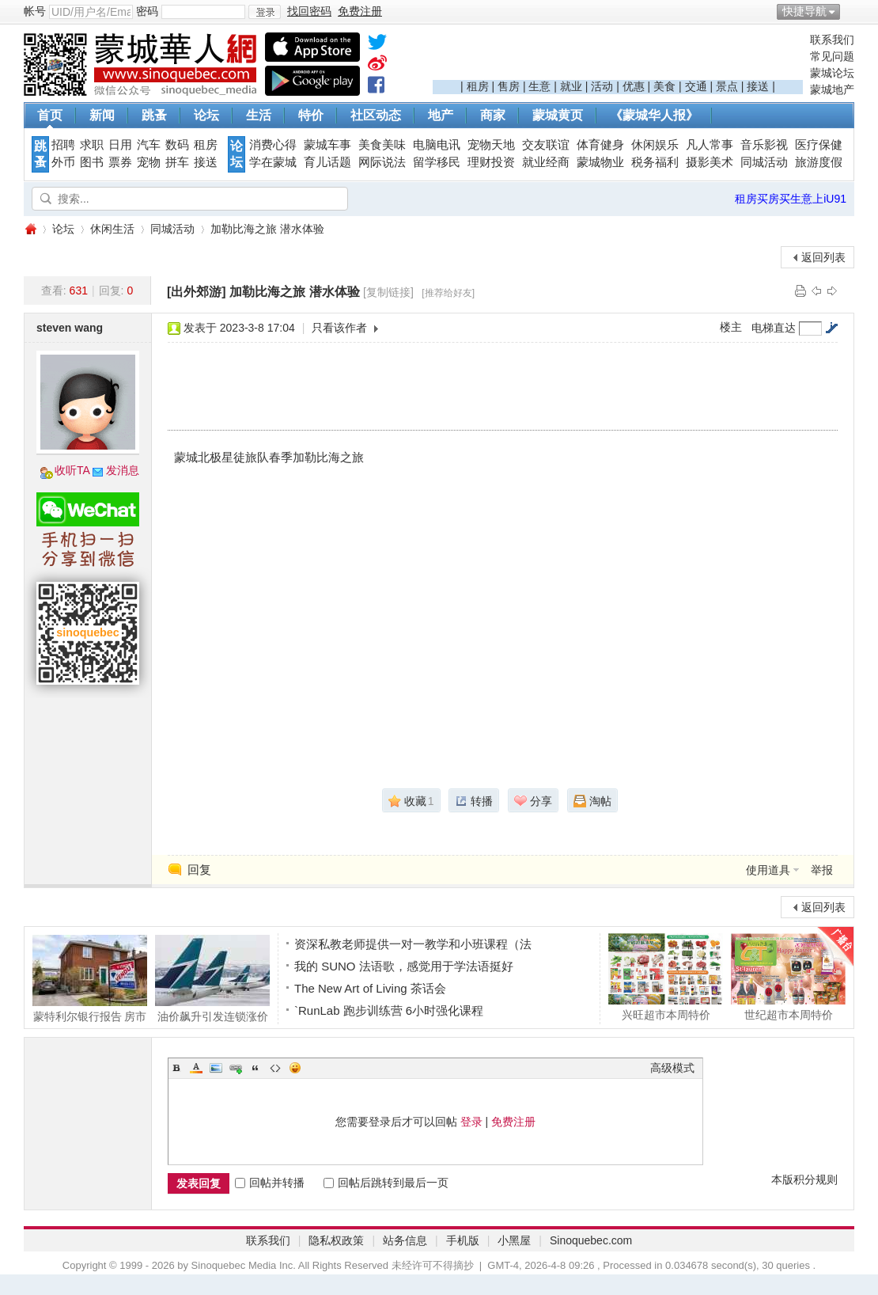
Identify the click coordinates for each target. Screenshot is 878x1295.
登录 (471, 1121)
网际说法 (382, 162)
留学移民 (436, 162)
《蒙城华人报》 (654, 115)
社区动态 (375, 115)
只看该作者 (339, 327)
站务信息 (405, 1240)
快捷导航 (804, 11)
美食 (664, 86)
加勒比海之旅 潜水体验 (267, 228)
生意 (539, 86)
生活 (258, 115)
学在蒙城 (273, 162)
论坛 (206, 115)
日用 (120, 145)
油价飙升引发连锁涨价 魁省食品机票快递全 (212, 978)
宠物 (149, 162)
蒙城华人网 (30, 229)
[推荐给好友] (448, 292)
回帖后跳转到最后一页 (386, 1182)
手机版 (462, 1240)
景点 (727, 86)
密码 (147, 11)
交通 (696, 86)
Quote (255, 1068)
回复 (199, 869)
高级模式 (672, 1067)
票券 (120, 162)
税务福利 (655, 162)
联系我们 (832, 39)
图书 (92, 162)
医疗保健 (818, 145)
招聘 (63, 145)
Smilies (295, 1068)
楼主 (731, 327)
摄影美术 (709, 162)
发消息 (122, 470)
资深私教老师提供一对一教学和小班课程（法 (413, 944)
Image (216, 1068)
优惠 (634, 86)
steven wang (69, 327)
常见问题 (832, 56)
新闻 (102, 115)
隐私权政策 (336, 1240)
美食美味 (382, 145)
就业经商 (546, 162)
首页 (49, 115)
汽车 (149, 145)
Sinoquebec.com (591, 1240)
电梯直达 (773, 327)
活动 (602, 86)
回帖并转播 (270, 1182)
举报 (822, 870)
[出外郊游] (196, 291)
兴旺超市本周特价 (665, 976)
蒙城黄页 (557, 115)
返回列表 (823, 257)
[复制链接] (388, 292)
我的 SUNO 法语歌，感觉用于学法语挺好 (403, 966)
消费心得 (273, 145)
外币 (63, 162)
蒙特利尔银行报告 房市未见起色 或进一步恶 (89, 978)
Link (236, 1068)
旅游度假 (818, 162)
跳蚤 (154, 115)
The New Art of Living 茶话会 (370, 988)
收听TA (72, 470)
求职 (92, 145)
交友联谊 (546, 145)
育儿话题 (327, 162)
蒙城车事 (327, 145)
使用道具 (768, 870)
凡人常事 (709, 145)
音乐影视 (764, 145)
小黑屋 (514, 1240)
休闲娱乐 (655, 145)
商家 (492, 115)
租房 (478, 86)
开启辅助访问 (850, 11)
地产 (440, 115)
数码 (177, 145)
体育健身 (600, 145)
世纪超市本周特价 (788, 976)
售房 (509, 86)
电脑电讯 (436, 145)
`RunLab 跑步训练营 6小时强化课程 (388, 1010)
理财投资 (491, 162)
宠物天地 (491, 145)
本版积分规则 (804, 1179)
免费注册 (513, 1121)
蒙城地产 (832, 89)
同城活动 (764, 162)
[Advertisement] (618, 56)
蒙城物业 (600, 162)
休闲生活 (112, 228)
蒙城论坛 (832, 72)
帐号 (35, 11)
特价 (311, 115)
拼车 (177, 162)
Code (275, 1068)
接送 (758, 86)
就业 (571, 86)
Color (196, 1068)
